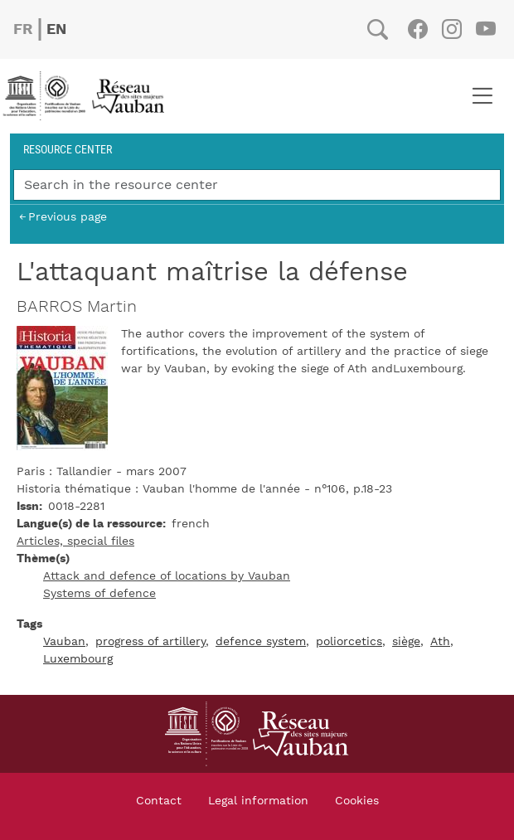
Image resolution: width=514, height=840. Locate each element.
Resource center (67, 149)
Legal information (258, 801)
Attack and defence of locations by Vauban (166, 576)
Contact (159, 801)
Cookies (357, 801)
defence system (261, 642)
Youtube (485, 29)
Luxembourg (78, 659)
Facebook (417, 29)
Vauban (64, 642)
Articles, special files (75, 541)
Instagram (451, 29)
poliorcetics (349, 642)
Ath (440, 642)
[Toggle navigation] (482, 96)
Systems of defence (99, 594)
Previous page (67, 217)
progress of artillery (150, 642)
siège (406, 642)
